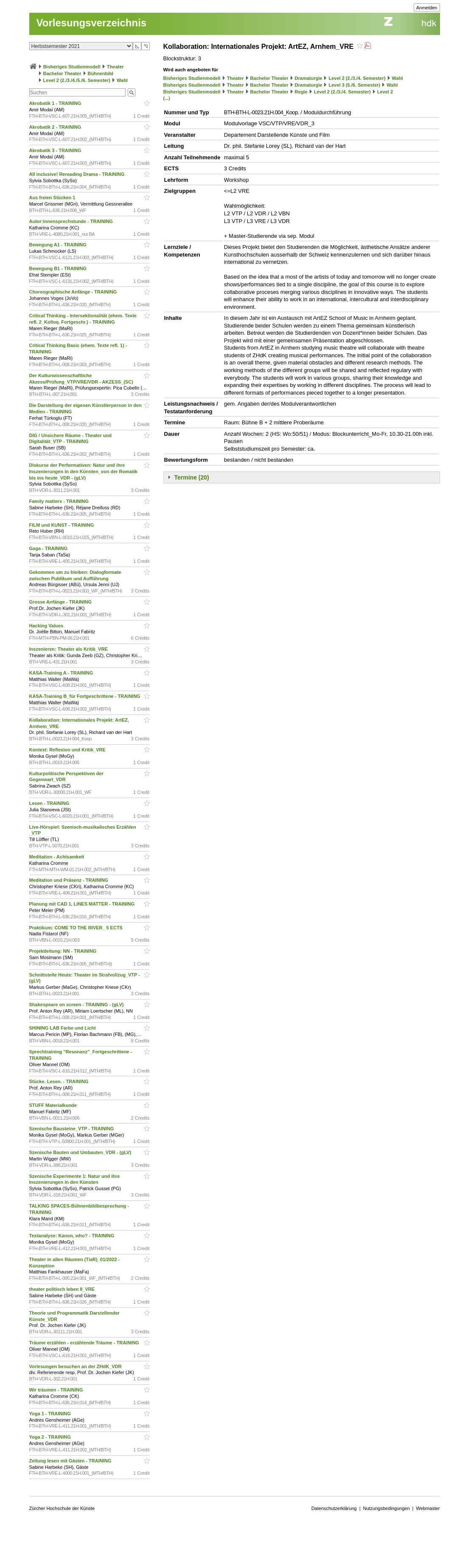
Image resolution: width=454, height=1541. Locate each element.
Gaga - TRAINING (49, 548)
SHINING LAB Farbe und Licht (63, 1027)
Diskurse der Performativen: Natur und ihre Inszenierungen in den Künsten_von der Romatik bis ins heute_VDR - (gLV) (83, 471)
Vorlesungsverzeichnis (91, 22)
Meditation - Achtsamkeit (57, 856)
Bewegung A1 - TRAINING (58, 244)
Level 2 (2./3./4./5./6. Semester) (76, 80)
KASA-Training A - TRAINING (62, 672)
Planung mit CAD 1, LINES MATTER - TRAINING (82, 903)
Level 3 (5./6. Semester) (355, 84)
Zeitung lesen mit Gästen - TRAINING (71, 1460)
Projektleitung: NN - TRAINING (63, 951)
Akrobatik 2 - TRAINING (56, 127)
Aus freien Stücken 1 (53, 197)
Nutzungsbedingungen (386, 1508)
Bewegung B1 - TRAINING (58, 268)
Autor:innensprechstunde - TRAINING (71, 221)
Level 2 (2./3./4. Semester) (357, 78)
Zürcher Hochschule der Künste (62, 1508)
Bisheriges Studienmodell (72, 66)
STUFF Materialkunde (53, 1105)
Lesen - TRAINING (50, 803)
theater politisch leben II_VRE (62, 1289)
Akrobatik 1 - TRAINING (56, 103)
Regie (301, 91)
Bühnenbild (101, 73)
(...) (167, 98)
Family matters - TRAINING (59, 501)
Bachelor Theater (62, 73)
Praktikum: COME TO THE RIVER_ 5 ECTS (76, 927)
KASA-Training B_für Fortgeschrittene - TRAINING (85, 696)
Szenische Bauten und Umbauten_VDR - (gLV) (81, 1152)
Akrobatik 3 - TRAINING (56, 150)
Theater (115, 66)
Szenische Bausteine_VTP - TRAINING (72, 1128)
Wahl (122, 80)
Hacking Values (47, 625)
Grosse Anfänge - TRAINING (61, 601)
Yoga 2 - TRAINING (50, 1436)
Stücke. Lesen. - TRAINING (59, 1081)
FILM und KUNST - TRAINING (62, 525)
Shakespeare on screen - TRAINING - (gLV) (77, 1004)
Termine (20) (191, 477)
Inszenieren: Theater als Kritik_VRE (69, 649)
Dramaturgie (308, 78)
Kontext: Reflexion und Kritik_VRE (68, 749)
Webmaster (428, 1508)
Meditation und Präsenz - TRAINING (69, 880)
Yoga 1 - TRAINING (50, 1413)
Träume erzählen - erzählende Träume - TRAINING (84, 1342)
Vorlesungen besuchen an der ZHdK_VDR (76, 1366)
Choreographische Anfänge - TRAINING (73, 291)
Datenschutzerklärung (334, 1508)
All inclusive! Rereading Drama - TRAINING (77, 174)
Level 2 (385, 91)
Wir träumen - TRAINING (56, 1389)
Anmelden (426, 7)
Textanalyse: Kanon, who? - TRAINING (72, 1235)
